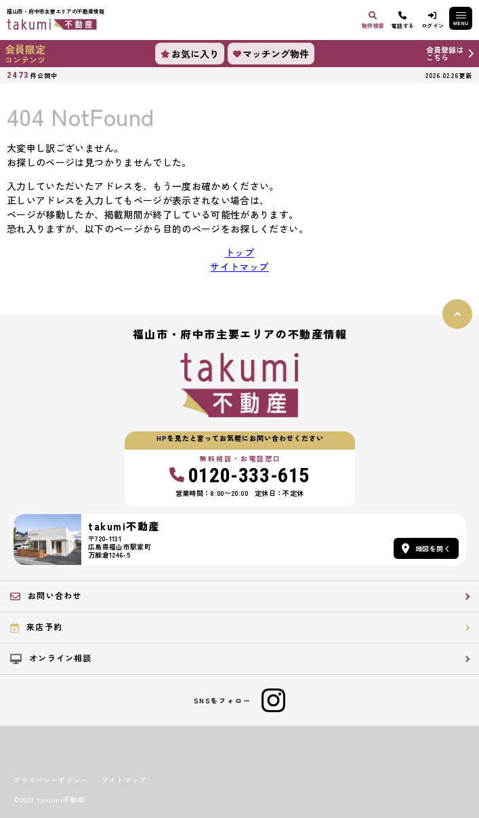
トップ (239, 252)
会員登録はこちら (444, 53)
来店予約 (36, 627)
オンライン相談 (51, 658)
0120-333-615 (239, 475)
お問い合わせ (45, 595)
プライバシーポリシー (51, 780)
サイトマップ (239, 266)
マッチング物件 (271, 53)
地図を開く (426, 548)
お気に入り (190, 53)
